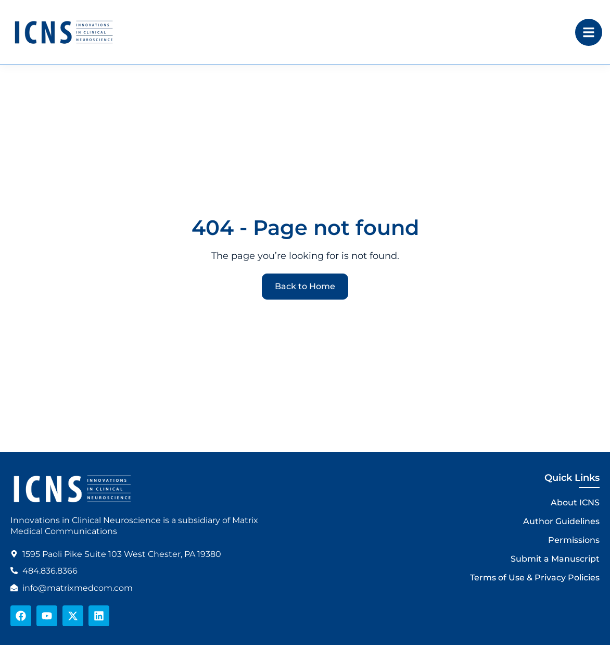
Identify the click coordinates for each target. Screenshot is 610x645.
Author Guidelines (561, 521)
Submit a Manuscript (555, 559)
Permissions (574, 540)
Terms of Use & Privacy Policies (535, 577)
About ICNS (575, 502)
